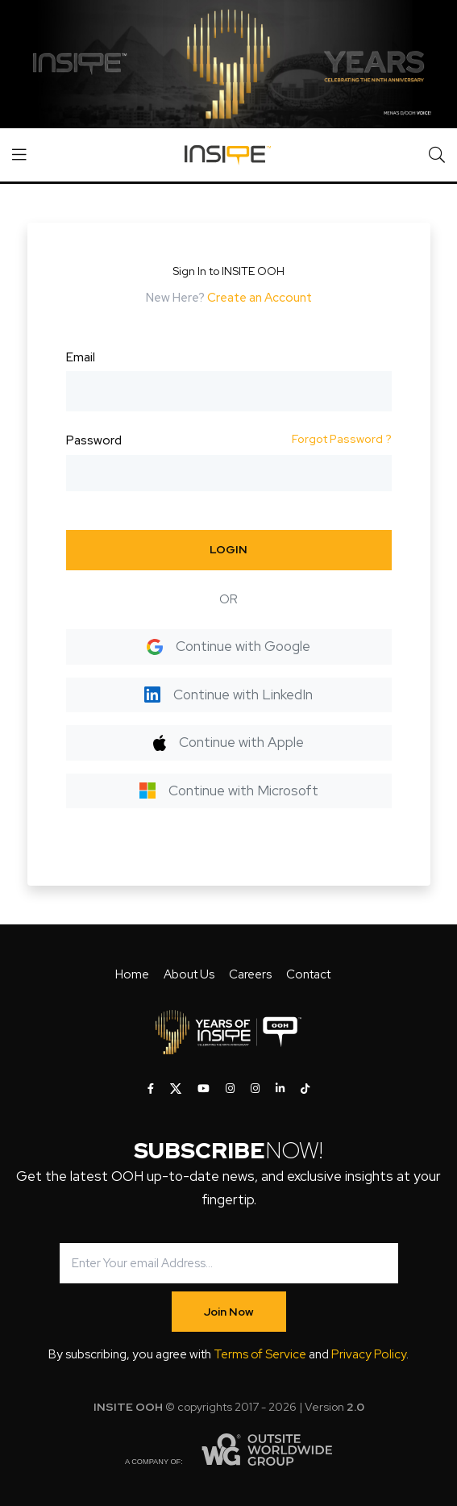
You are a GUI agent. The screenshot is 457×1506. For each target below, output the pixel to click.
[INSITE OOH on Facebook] (150, 1089)
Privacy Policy (368, 1354)
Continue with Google (228, 646)
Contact (308, 974)
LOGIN (228, 549)
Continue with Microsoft (228, 790)
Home (132, 974)
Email (80, 357)
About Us (189, 974)
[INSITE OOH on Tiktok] (305, 1089)
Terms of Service (260, 1354)
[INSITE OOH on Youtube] (203, 1089)
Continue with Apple (228, 742)
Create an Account (259, 298)
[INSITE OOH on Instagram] (230, 1089)
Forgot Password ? (342, 439)
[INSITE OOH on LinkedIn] (280, 1089)
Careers (250, 974)
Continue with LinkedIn (228, 694)
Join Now (229, 1311)
